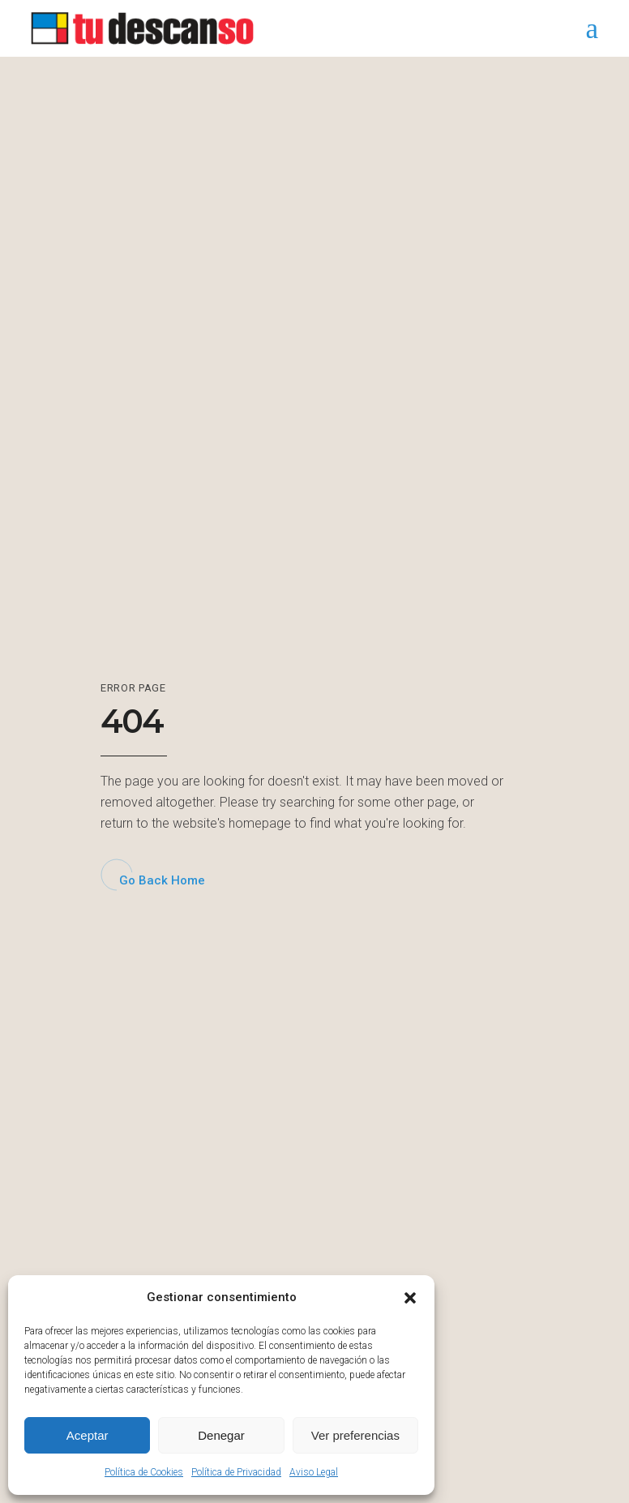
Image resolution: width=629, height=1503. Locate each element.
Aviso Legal (313, 1472)
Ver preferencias (355, 1435)
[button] (410, 1298)
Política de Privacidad (236, 1472)
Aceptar (87, 1435)
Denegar (221, 1435)
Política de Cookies (144, 1472)
